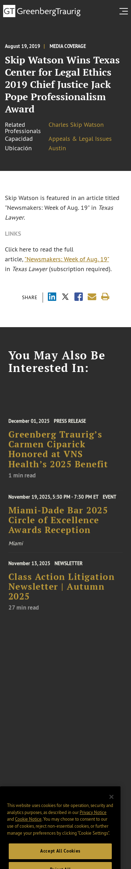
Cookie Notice (28, 824)
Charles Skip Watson (76, 125)
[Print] (105, 296)
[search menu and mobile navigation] (125, 11)
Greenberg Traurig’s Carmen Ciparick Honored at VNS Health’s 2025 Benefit (58, 453)
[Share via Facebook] (78, 297)
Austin (57, 148)
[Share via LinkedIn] (52, 297)
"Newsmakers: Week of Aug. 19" (66, 259)
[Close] (111, 802)
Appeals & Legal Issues (80, 139)
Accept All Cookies (60, 857)
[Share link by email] (92, 296)
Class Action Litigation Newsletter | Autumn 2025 (61, 590)
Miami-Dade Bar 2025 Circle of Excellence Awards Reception (58, 523)
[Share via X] (65, 297)
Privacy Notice (93, 817)
